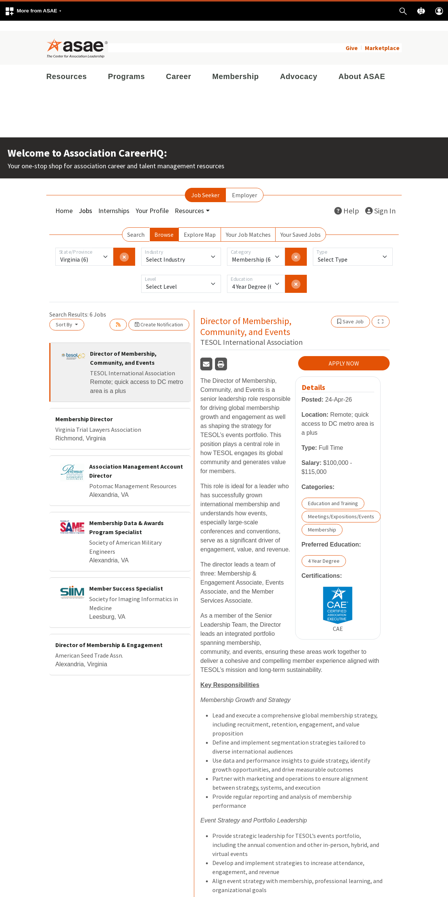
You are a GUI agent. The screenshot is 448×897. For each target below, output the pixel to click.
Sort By (64, 314)
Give (352, 37)
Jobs (85, 200)
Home (64, 200)
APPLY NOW (344, 353)
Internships (114, 200)
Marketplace (382, 37)
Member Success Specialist (126, 578)
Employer (244, 185)
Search (136, 224)
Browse (164, 224)
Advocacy (298, 66)
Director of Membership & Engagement (109, 634)
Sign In (380, 200)
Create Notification (159, 314)
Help (346, 200)
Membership (235, 66)
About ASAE (361, 66)
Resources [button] (189, 200)
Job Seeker (205, 185)
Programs (126, 66)
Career (178, 66)
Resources (66, 66)
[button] (33, 11)
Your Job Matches (248, 224)
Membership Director (84, 409)
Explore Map (200, 224)
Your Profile (152, 200)
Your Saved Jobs (300, 224)
